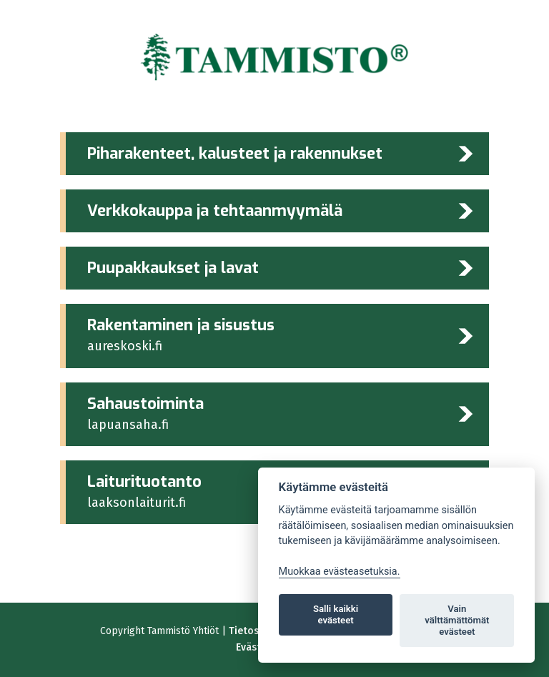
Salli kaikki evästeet (335, 614)
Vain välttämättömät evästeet (457, 620)
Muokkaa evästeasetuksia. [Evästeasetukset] (339, 571)
